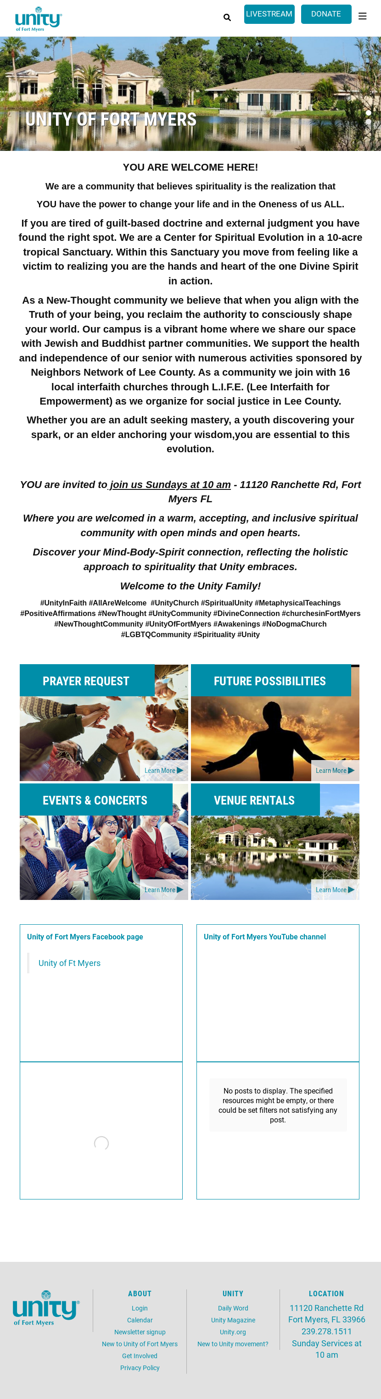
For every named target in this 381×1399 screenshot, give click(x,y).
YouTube (283, 936)
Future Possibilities (270, 680)
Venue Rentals (254, 800)
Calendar (140, 1320)
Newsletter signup (140, 1331)
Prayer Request (86, 680)
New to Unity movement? (233, 1343)
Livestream (269, 13)
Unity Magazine (233, 1320)
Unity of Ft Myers (70, 963)
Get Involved (139, 1355)
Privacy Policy (140, 1367)
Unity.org (233, 1331)
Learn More (160, 770)
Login (140, 1308)
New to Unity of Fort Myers (140, 1343)
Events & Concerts (95, 800)
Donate (326, 13)
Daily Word (233, 1308)
